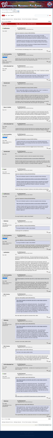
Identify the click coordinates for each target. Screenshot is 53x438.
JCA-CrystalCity (8, 54)
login (11, 9)
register (14, 9)
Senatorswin (7, 83)
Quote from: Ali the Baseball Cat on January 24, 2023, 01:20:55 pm (26, 139)
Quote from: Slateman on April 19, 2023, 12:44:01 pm (24, 349)
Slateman (6, 221)
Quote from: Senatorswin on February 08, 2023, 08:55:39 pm (25, 198)
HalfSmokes (7, 28)
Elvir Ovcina (7, 294)
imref (5, 169)
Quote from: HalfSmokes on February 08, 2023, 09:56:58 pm (25, 225)
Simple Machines (30, 432)
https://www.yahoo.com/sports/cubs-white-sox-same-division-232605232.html (30, 158)
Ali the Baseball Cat (8, 66)
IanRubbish (6, 252)
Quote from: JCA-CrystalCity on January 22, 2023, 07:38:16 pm (25, 73)
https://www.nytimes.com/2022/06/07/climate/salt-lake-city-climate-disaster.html (30, 396)
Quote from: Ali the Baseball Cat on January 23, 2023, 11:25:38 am (26, 87)
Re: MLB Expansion (21, 28)
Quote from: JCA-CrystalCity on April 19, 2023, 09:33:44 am (25, 297)
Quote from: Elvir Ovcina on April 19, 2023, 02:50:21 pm (24, 404)
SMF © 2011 (26, 432)
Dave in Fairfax (7, 107)
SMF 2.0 (22, 432)
